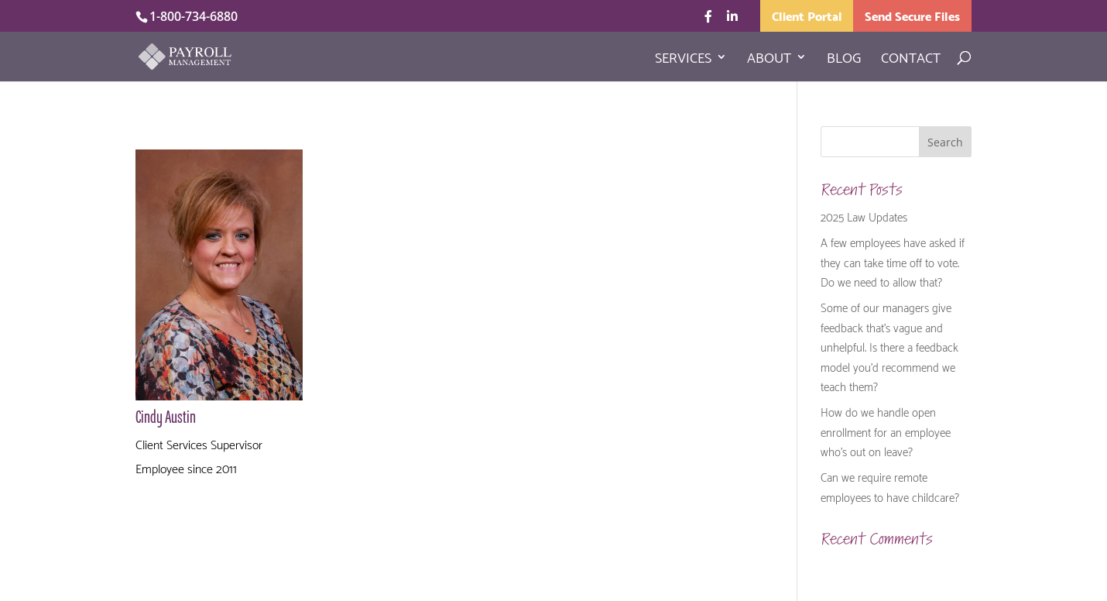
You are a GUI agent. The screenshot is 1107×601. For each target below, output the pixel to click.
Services (683, 59)
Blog (844, 59)
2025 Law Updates (864, 216)
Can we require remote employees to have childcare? (890, 486)
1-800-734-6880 (193, 16)
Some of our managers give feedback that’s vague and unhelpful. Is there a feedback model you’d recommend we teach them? (889, 346)
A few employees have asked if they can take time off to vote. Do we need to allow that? (893, 261)
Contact (911, 59)
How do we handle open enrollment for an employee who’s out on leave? (886, 431)
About (769, 59)
